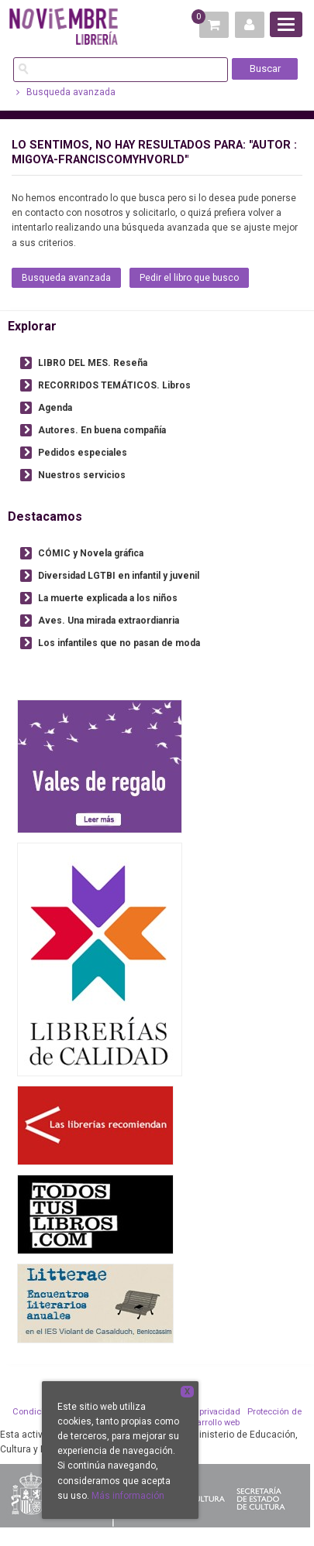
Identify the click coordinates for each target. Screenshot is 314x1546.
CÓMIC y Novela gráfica (90, 553)
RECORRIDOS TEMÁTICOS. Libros (114, 385)
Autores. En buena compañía (102, 430)
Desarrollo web (210, 1423)
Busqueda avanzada (66, 92)
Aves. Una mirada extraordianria (108, 620)
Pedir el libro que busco (189, 277)
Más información (127, 1495)
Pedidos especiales (82, 452)
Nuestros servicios (82, 475)
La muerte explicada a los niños (108, 598)
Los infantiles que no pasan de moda (119, 643)
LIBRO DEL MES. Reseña (92, 362)
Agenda (55, 407)
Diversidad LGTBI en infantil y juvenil (118, 575)
